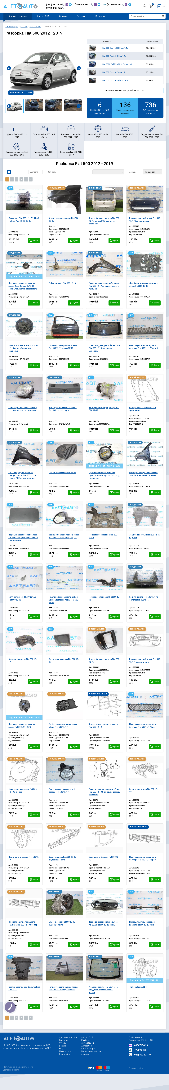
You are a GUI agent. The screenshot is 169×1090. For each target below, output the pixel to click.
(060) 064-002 (84, 4)
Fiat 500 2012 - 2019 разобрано (100, 107)
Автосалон (86, 1046)
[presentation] (9, 68)
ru (159, 6)
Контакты (100, 16)
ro (163, 6)
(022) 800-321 (140, 1054)
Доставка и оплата (68, 1037)
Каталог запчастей (18, 16)
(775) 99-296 (115, 4)
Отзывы (63, 16)
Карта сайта (64, 1054)
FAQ (61, 1048)
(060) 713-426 (55, 4)
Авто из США (43, 16)
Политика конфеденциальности (18, 1067)
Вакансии (63, 1046)
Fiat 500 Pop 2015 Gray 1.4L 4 (114, 56)
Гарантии (81, 16)
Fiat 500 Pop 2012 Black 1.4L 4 (115, 80)
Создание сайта (136, 1068)
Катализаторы (88, 1048)
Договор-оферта (11, 1070)
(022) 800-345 (55, 8)
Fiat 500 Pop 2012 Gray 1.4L (114, 72)
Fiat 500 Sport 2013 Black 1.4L (115, 48)
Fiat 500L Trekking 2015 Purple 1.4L (117, 64)
